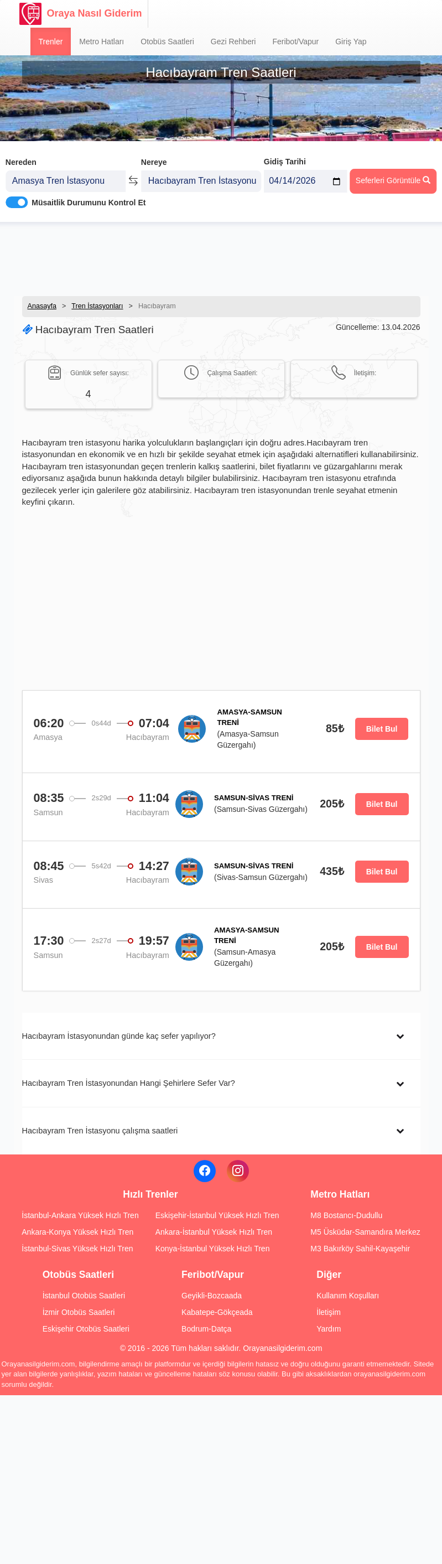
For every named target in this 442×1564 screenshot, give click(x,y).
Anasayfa (42, 306)
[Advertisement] (221, 257)
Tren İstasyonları (97, 306)
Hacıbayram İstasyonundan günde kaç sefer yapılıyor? (119, 1036)
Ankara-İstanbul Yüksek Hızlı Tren (213, 1232)
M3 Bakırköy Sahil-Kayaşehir (360, 1248)
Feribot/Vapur (295, 41)
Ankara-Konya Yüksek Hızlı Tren (77, 1232)
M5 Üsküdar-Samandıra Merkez (365, 1232)
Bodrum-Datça (206, 1328)
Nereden (21, 159)
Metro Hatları (101, 41)
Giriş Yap (350, 41)
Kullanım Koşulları (347, 1295)
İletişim (328, 1312)
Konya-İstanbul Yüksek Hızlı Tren (212, 1248)
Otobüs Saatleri (167, 41)
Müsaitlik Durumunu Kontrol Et (88, 199)
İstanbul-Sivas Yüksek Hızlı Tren (77, 1248)
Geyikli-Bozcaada (211, 1295)
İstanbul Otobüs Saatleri (84, 1295)
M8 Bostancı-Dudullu (346, 1215)
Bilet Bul (382, 728)
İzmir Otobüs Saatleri (79, 1312)
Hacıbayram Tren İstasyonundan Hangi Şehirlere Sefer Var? (128, 1083)
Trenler (51, 41)
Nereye (154, 159)
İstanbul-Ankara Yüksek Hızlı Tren (80, 1215)
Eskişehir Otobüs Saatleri (86, 1328)
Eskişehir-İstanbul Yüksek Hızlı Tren (217, 1215)
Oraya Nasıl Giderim (80, 14)
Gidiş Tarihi (285, 158)
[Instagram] (238, 1171)
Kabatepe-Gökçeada (216, 1312)
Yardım (328, 1328)
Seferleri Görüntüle (393, 177)
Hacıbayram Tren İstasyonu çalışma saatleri (100, 1130)
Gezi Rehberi (233, 41)
